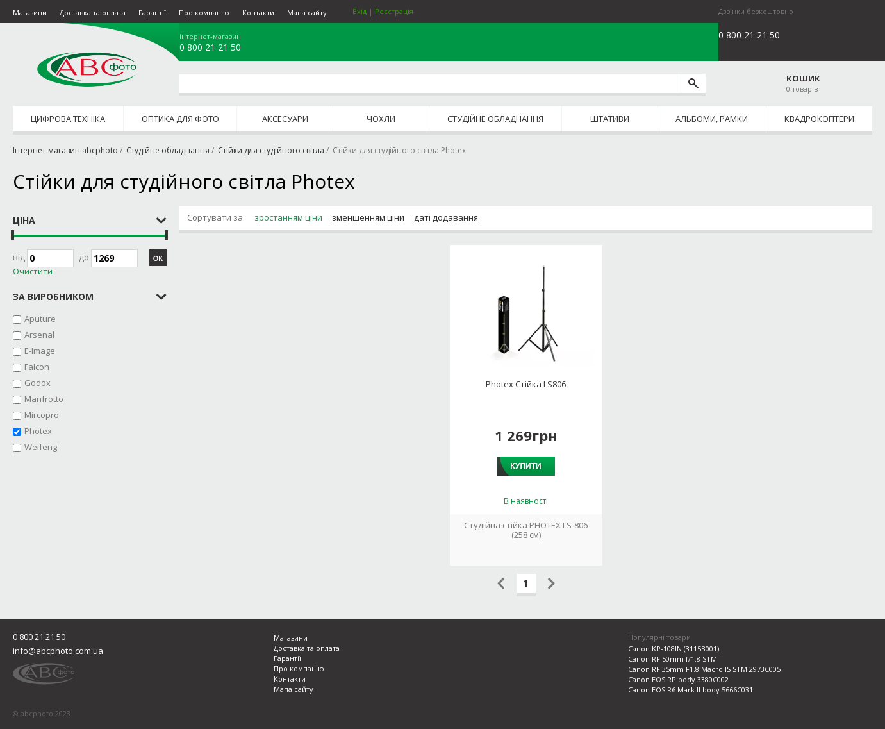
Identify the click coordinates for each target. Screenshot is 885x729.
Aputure (40, 318)
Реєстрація (394, 11)
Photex (38, 431)
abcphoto (86, 69)
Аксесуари (285, 118)
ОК (158, 258)
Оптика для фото (180, 118)
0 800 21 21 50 (210, 47)
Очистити (33, 271)
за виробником (53, 296)
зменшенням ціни (368, 218)
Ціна (24, 220)
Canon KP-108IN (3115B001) (673, 648)
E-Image (39, 350)
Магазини (30, 12)
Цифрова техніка (68, 118)
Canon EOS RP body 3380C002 (678, 679)
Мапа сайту (307, 12)
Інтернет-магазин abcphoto (65, 150)
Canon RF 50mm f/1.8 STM (672, 659)
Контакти (258, 12)
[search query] (430, 83)
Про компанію (204, 12)
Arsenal (39, 334)
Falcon (36, 367)
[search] (693, 83)
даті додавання (446, 218)
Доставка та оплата (93, 12)
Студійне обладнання (495, 118)
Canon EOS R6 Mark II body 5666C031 (690, 689)
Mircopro (41, 415)
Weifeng (40, 447)
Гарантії (152, 12)
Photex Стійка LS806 (526, 384)
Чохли (381, 118)
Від (43, 258)
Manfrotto (43, 399)
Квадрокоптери (819, 118)
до (108, 258)
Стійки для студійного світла (271, 150)
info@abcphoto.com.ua (58, 651)
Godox (37, 383)
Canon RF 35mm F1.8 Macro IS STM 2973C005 (704, 669)
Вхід (359, 11)
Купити (525, 466)
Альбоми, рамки (711, 118)
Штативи (609, 118)
